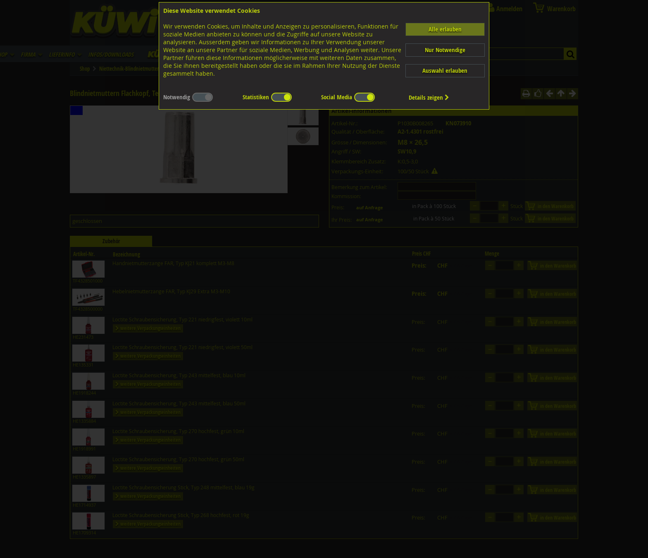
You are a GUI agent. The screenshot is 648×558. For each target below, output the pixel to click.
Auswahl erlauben (444, 70)
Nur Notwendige (445, 50)
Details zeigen (429, 97)
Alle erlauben (445, 29)
